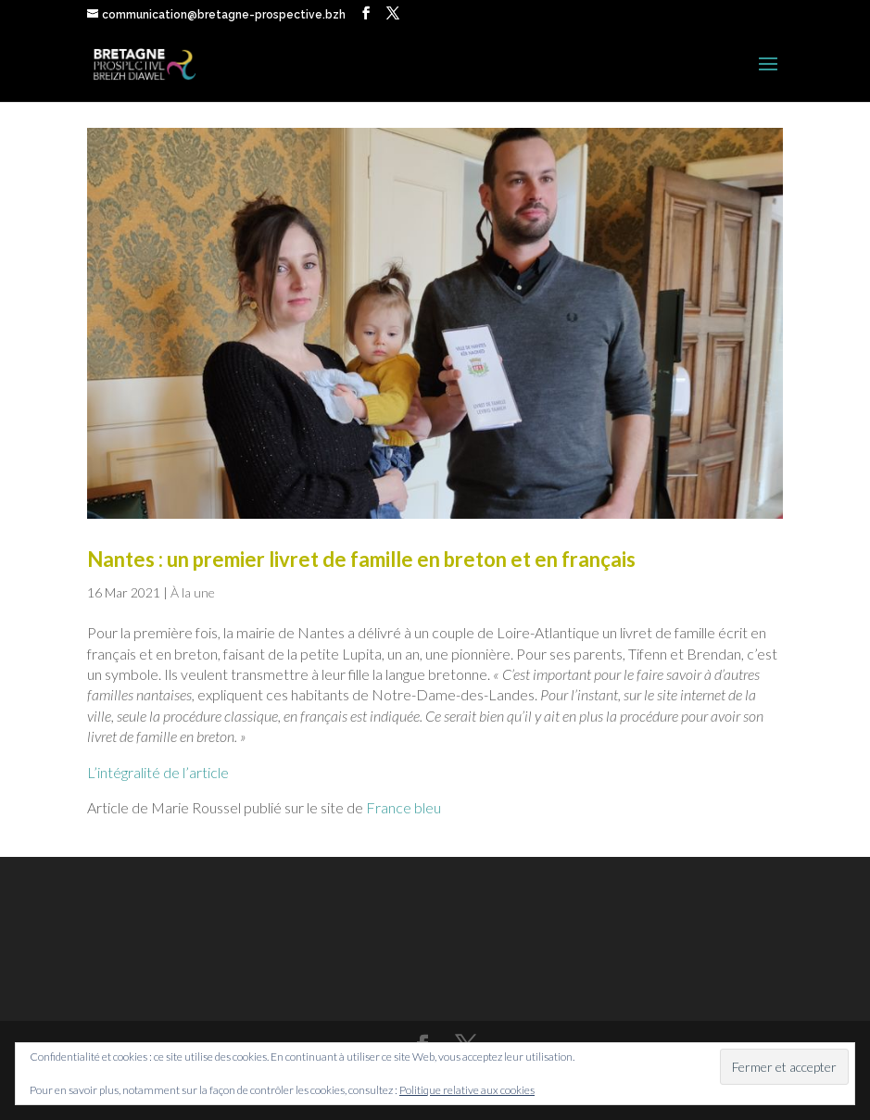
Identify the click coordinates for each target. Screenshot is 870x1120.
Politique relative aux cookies (467, 1090)
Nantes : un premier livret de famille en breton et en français (361, 559)
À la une (192, 592)
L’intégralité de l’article (158, 772)
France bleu (403, 807)
